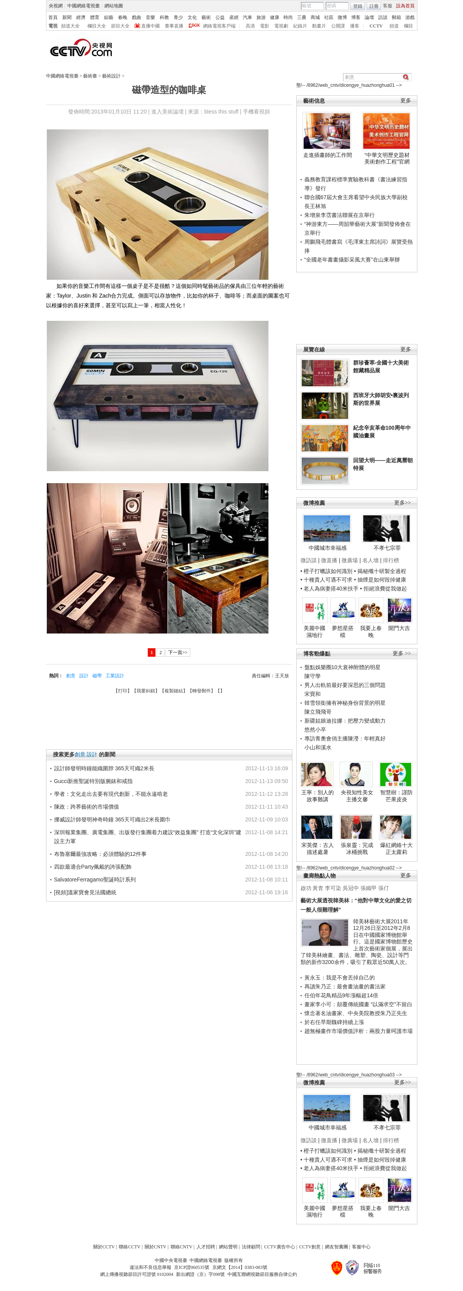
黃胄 (318, 888)
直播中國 (150, 26)
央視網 (56, 6)
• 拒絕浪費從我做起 (383, 588)
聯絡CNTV (182, 1247)
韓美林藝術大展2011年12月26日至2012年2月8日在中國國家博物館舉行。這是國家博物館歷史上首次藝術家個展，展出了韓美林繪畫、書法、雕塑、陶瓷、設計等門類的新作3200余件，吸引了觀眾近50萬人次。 (357, 941)
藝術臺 (90, 76)
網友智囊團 (336, 1247)
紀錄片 (300, 26)
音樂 (150, 17)
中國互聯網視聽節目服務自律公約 (262, 1274)
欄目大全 (96, 26)
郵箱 (396, 17)
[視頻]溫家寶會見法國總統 (85, 892)
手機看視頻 (256, 111)
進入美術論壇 (167, 111)
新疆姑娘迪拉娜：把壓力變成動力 (345, 721)
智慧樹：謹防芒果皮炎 (396, 795)
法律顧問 (251, 1247)
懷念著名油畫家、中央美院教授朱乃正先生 (355, 1013)
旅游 (261, 17)
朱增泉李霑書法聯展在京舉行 (339, 215)
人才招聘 (205, 1247)
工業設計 (115, 675)
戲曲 (136, 17)
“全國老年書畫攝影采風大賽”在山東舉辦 (352, 259)
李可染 (333, 888)
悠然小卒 (315, 729)
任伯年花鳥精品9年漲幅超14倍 (341, 995)
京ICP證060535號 (191, 1267)
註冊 (374, 6)
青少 (178, 17)
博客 (355, 17)
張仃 (383, 888)
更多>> (402, 503)
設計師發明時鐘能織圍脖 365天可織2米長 (104, 768)
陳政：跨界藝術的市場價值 (86, 807)
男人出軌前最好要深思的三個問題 (345, 685)
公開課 (338, 26)
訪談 (383, 17)
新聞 (67, 17)
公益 (220, 17)
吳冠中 (351, 888)
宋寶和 (312, 694)
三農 (301, 17)
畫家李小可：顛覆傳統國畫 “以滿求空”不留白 (358, 1004)
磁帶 (97, 675)
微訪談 (309, 560)
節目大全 (120, 26)
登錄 (357, 6)
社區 (328, 17)
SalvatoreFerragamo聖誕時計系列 (95, 879)
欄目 (408, 26)
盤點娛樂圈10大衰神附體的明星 (342, 667)
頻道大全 (70, 26)
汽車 (247, 17)
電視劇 (281, 26)
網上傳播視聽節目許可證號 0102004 (136, 1274)
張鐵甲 (368, 888)
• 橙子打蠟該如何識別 (327, 571)
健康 (274, 17)
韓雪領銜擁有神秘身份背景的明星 (345, 703)
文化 (192, 17)
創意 (70, 675)
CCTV (376, 26)
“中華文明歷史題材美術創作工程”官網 (387, 158)
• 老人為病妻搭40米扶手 (330, 588)
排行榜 (391, 560)
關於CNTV (156, 1247)
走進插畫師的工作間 (327, 155)
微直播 (329, 560)
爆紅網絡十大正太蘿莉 (396, 848)
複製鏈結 (173, 691)
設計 (84, 675)
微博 (342, 17)
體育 (94, 17)
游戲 (410, 17)
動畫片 (319, 26)
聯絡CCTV (129, 1247)
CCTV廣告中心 (279, 1247)
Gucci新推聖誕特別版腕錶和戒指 (93, 781)
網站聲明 (228, 1247)
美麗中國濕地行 (314, 631)
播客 (354, 26)
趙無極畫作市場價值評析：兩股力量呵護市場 (358, 1031)
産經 (234, 17)
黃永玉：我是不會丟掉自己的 (339, 977)
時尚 (288, 17)
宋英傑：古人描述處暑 (317, 848)
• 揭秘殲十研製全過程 (380, 571)
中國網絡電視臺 (83, 6)
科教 (164, 17)
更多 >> (402, 653)
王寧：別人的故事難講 (317, 795)
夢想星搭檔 (343, 631)
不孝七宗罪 (387, 548)
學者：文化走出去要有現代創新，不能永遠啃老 (111, 794)
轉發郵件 (201, 691)
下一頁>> (178, 652)
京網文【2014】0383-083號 (239, 1267)
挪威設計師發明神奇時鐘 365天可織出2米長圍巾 (112, 819)
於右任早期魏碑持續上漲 (334, 1022)
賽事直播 (174, 26)
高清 (250, 26)
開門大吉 (399, 628)
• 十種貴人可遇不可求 (327, 580)
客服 (387, 6)
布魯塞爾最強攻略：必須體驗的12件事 (100, 854)
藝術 (206, 17)
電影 (264, 26)
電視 (53, 26)
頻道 (394, 26)
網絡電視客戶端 (219, 26)
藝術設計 (111, 76)
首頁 (53, 17)
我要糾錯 (146, 691)
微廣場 (350, 560)
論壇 (369, 17)
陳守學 (312, 676)
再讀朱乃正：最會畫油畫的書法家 (345, 986)
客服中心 (361, 1247)
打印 (122, 691)
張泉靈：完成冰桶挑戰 (357, 848)
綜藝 (108, 17)
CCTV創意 (310, 1247)
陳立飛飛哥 (317, 712)
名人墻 (370, 560)
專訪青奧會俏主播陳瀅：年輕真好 (345, 738)
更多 (405, 100)
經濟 (80, 17)
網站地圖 (113, 6)
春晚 (122, 17)
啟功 (306, 888)
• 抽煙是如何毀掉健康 (380, 580)
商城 (315, 17)
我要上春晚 (371, 631)
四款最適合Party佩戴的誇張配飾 (93, 867)
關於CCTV (104, 1247)
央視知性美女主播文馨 (357, 795)
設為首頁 (405, 6)
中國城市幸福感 (328, 548)
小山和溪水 (317, 747)
